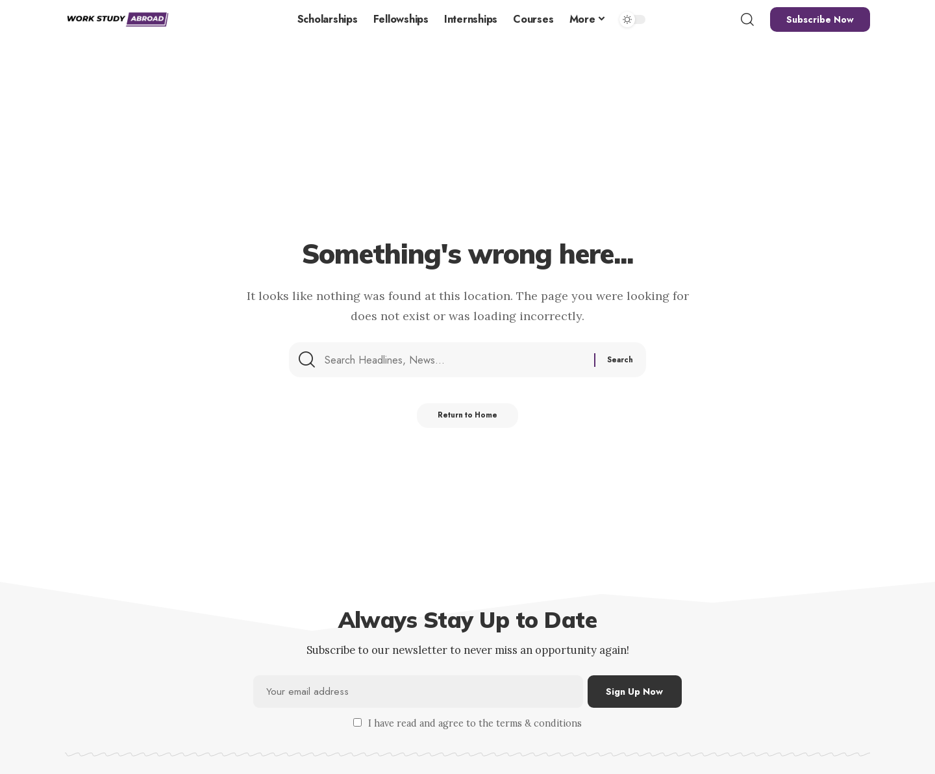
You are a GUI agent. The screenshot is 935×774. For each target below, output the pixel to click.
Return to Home (467, 421)
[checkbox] (357, 723)
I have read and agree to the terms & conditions (475, 724)
